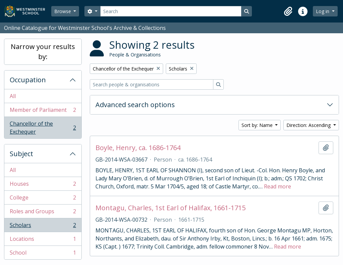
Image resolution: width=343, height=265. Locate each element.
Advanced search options (135, 104)
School (42, 254)
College (42, 199)
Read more (277, 186)
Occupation (28, 79)
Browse (63, 11)
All (13, 96)
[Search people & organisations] (151, 84)
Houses (42, 185)
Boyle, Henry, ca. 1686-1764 (138, 148)
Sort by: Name (258, 125)
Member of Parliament (42, 111)
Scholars (42, 226)
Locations (42, 240)
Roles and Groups (42, 212)
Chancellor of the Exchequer (42, 127)
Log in (323, 11)
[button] (288, 11)
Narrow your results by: (43, 51)
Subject (21, 153)
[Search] (171, 11)
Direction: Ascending (309, 125)
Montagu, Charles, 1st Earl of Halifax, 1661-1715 (170, 208)
